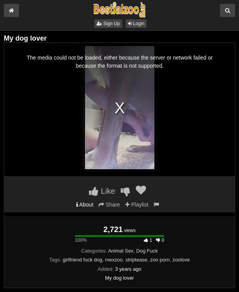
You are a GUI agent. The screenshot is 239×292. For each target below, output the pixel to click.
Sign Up (108, 23)
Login (136, 23)
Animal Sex (120, 251)
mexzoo (114, 260)
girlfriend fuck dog (82, 260)
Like (102, 191)
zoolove (181, 260)
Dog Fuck (147, 251)
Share (109, 204)
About (85, 204)
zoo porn (160, 260)
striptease (136, 260)
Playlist (136, 204)
